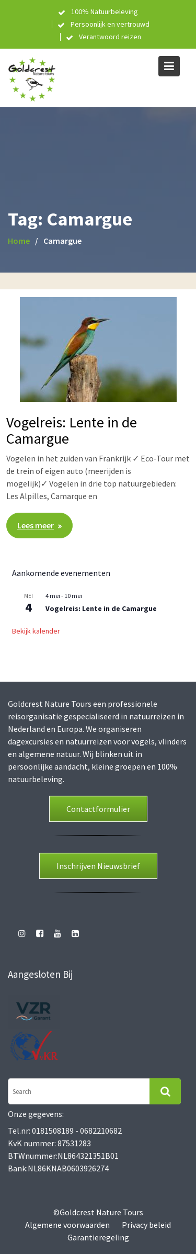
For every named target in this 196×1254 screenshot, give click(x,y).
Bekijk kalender (36, 631)
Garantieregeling (98, 1237)
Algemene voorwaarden (67, 1224)
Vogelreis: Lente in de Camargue (71, 430)
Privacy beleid (146, 1224)
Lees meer (35, 525)
